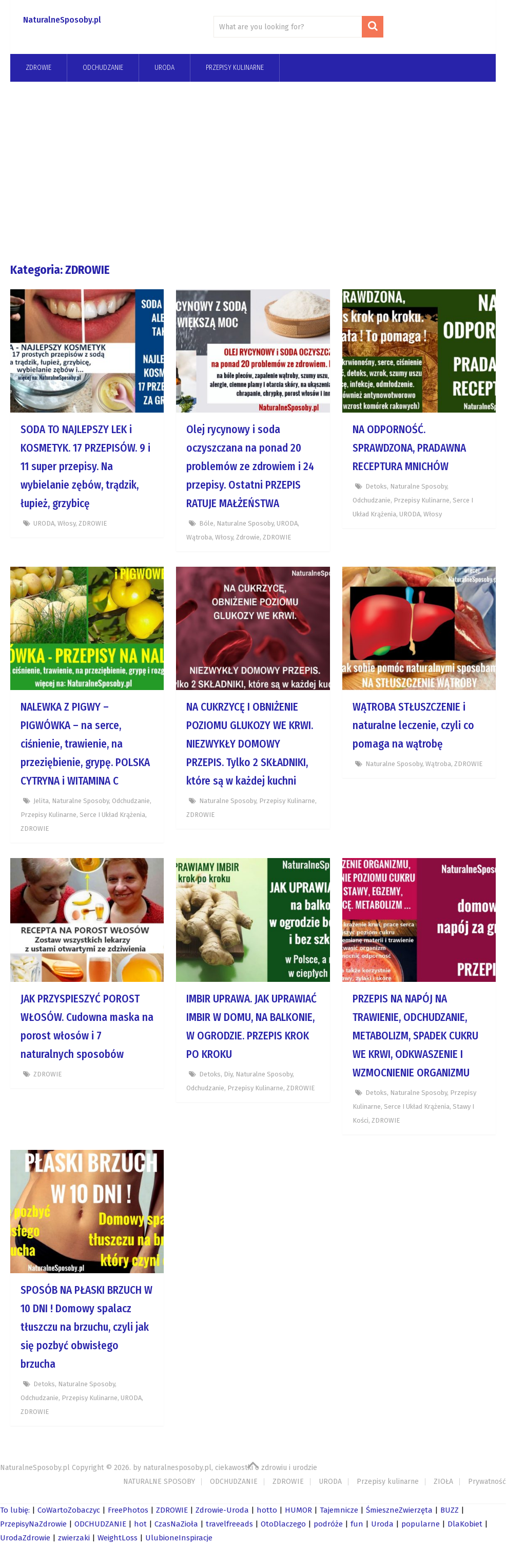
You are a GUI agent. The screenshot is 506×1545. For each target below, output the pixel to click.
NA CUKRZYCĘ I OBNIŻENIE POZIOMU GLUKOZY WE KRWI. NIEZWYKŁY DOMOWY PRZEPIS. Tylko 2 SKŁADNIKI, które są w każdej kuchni (249, 744)
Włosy (66, 523)
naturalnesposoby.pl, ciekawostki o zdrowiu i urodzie (230, 1467)
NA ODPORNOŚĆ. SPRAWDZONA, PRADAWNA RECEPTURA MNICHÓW (409, 448)
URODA (164, 67)
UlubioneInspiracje (178, 1537)
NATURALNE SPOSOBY (159, 1481)
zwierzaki (74, 1537)
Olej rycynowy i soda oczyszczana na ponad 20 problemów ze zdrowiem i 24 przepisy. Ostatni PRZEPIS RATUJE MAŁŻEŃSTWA (250, 466)
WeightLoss (118, 1537)
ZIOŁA (443, 1481)
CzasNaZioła (176, 1524)
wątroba (199, 537)
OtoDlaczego (283, 1524)
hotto (267, 1510)
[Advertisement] (253, 172)
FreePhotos (128, 1510)
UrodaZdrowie (25, 1537)
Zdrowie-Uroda (222, 1510)
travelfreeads (229, 1524)
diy (228, 1074)
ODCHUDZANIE (234, 1481)
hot (140, 1524)
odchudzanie (103, 67)
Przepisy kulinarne (235, 67)
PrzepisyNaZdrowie (33, 1524)
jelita (41, 801)
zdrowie (248, 537)
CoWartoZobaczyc (68, 1510)
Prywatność (487, 1481)
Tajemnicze (339, 1510)
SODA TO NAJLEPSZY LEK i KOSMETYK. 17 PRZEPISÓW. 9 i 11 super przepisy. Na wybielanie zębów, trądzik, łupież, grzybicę (85, 466)
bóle (206, 523)
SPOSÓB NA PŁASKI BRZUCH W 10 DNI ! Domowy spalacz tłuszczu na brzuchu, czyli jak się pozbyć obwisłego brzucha (86, 1327)
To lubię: (15, 1510)
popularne (420, 1524)
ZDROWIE (38, 67)
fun (357, 1524)
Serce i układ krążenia (112, 814)
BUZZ (449, 1510)
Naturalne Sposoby (245, 523)
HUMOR (298, 1510)
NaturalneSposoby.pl (62, 19)
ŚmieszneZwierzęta (399, 1510)
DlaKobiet (464, 1524)
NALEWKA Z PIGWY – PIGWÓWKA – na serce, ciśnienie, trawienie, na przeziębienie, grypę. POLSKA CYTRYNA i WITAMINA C (85, 744)
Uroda (382, 1524)
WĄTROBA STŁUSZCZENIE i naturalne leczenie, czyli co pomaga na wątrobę (413, 725)
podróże (328, 1524)
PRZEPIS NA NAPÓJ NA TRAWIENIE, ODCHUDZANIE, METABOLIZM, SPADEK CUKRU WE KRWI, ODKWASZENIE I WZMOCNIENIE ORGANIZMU (415, 1035)
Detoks (376, 486)
